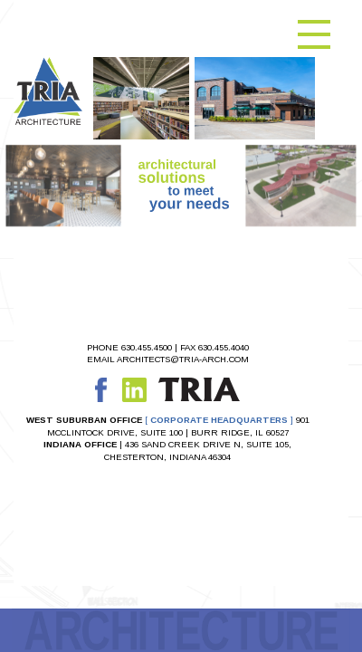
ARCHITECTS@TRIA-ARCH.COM (183, 359)
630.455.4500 (146, 347)
